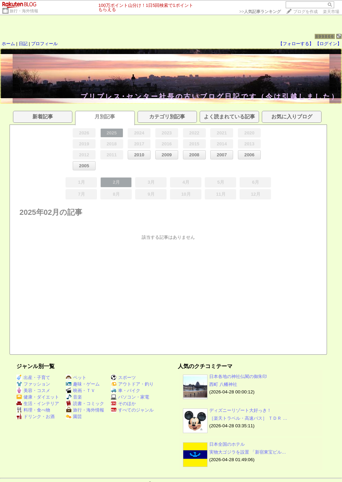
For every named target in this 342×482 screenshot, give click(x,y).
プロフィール (44, 43)
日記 (23, 43)
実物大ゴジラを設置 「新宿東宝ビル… (247, 452)
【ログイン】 (328, 43)
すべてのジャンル (132, 410)
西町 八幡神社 (223, 384)
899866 (324, 36)
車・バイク (125, 390)
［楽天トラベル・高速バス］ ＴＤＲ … (248, 418)
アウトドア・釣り (132, 384)
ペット (76, 377)
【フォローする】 (296, 43)
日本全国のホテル (227, 444)
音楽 (74, 397)
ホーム (8, 43)
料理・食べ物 (33, 410)
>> (260, 11)
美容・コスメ (33, 390)
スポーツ (123, 377)
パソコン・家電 (130, 397)
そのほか (123, 403)
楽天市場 (331, 11)
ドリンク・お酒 (35, 416)
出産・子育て (33, 377)
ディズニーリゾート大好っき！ (240, 410)
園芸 (74, 416)
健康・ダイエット (37, 397)
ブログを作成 (305, 11)
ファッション (33, 384)
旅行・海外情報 (24, 11)
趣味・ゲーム (83, 384)
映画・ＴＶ (80, 390)
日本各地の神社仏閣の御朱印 (238, 376)
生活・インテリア (37, 403)
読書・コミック (85, 403)
